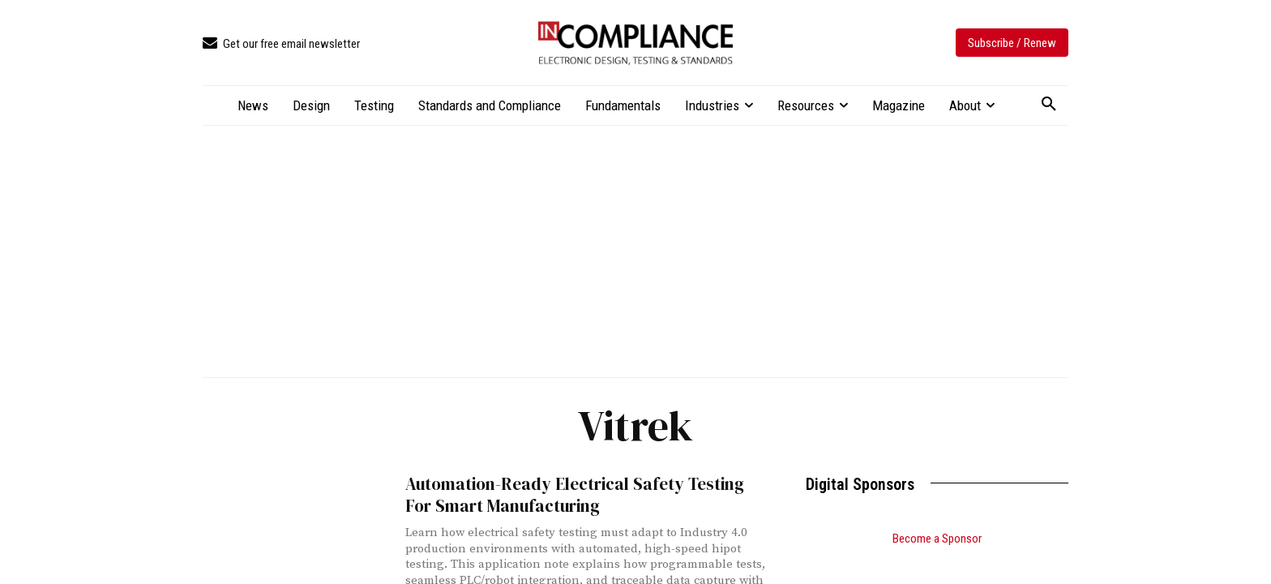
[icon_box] (281, 44)
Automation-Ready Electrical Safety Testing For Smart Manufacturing (574, 494)
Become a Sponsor (937, 538)
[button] (1048, 104)
